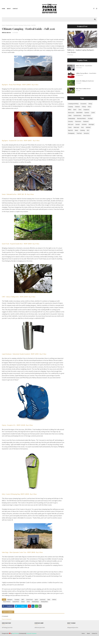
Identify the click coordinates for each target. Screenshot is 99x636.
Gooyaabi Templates (31, 633)
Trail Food (79, 133)
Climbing (82, 130)
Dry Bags (90, 118)
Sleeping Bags (35, 601)
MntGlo (54, 599)
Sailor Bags (5, 552)
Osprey (4, 425)
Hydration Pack (77, 115)
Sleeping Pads (9, 25)
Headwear (85, 121)
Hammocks (78, 121)
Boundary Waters (81, 118)
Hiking (90, 103)
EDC (88, 130)
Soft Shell (88, 127)
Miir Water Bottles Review (83, 88)
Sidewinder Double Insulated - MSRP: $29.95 (26, 354)
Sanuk (4, 194)
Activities (84, 124)
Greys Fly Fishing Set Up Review (85, 81)
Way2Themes (15, 633)
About (9, 8)
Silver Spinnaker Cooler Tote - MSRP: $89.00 (22, 552)
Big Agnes (5, 85)
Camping (17, 599)
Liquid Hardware (7, 354)
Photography (71, 133)
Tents (80, 109)
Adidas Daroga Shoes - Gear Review (86, 73)
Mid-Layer (70, 124)
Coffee (69, 115)
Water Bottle (79, 112)
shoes (28, 601)
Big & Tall (70, 130)
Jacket (93, 112)
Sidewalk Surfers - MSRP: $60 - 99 (16, 194)
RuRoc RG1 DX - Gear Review (84, 65)
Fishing (84, 106)
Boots (74, 109)
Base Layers (71, 112)
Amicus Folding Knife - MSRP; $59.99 (17, 297)
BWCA (69, 109)
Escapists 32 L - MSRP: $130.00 (16, 425)
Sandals (78, 124)
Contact (15, 8)
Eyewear (87, 112)
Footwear (77, 106)
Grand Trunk (5, 244)
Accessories (83, 103)
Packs (89, 106)
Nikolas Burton (6, 32)
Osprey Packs (16, 601)
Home (3, 8)
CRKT (3, 297)
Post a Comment (6, 619)
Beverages (91, 124)
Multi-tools (76, 127)
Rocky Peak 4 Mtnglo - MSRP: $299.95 (20, 85)
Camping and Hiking (73, 103)
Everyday (70, 121)
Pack (82, 127)
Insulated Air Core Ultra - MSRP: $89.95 (20, 140)
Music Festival (6, 601)
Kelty (3, 494)
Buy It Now (34, 85)
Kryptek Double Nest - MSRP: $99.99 (21, 244)
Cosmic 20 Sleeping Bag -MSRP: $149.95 (17, 494)
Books (76, 130)
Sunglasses (86, 109)
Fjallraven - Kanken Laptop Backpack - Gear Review (81, 51)
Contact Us (94, 633)
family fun (86, 133)
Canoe (69, 127)
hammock (42, 599)
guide (36, 599)
